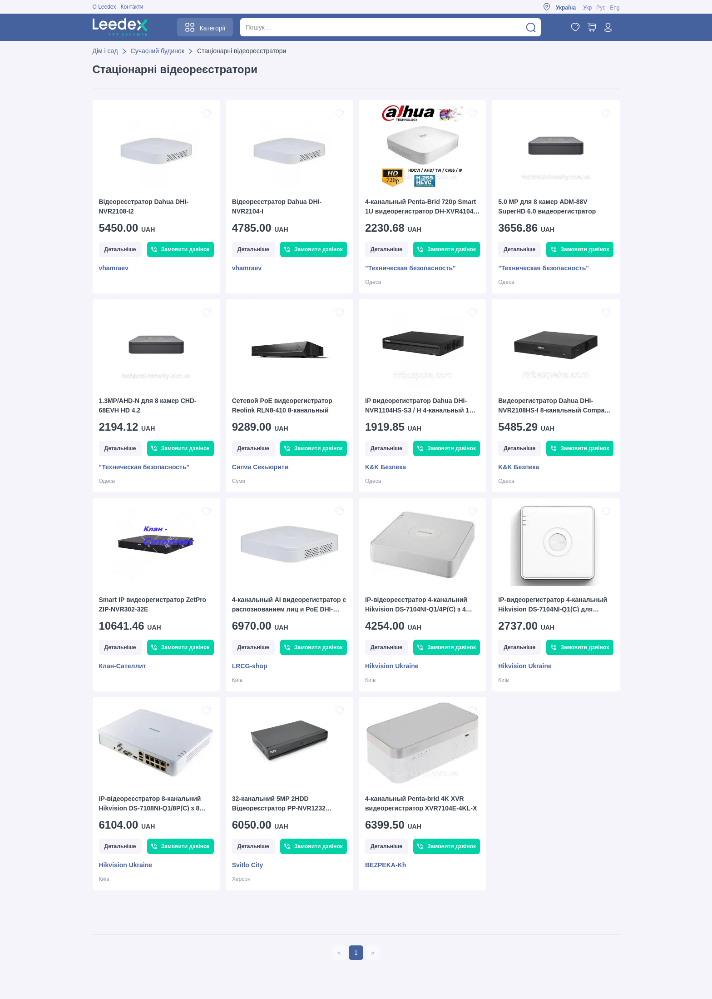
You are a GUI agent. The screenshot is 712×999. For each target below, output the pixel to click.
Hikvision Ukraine (392, 666)
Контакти (132, 7)
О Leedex (104, 7)
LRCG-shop (249, 666)
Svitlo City (247, 865)
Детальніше (120, 249)
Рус (600, 8)
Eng (614, 8)
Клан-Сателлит (122, 666)
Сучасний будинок (157, 51)
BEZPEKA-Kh (385, 865)
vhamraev (114, 268)
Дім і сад (105, 51)
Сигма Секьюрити (260, 467)
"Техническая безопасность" (410, 268)
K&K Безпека (385, 467)
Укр (587, 8)
